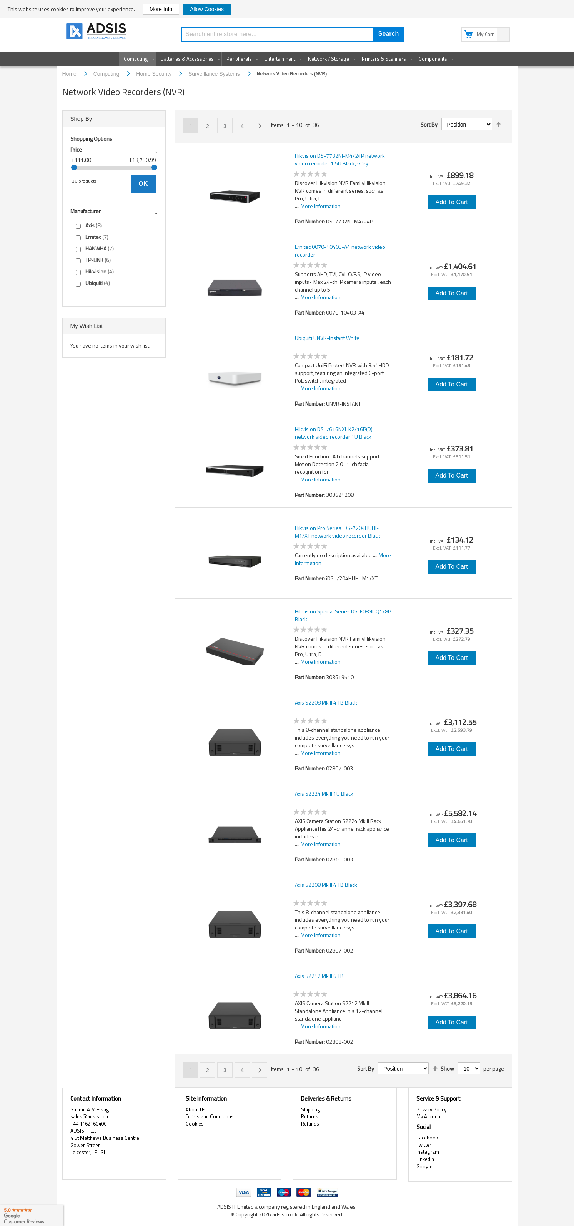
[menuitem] (137, 59)
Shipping (310, 1109)
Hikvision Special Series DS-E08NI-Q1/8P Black (343, 615)
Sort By (429, 124)
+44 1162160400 (88, 1124)
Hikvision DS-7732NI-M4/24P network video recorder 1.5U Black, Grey (340, 159)
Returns (309, 1116)
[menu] (287, 59)
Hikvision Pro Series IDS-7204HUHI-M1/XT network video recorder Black (337, 532)
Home (70, 74)
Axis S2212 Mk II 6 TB (319, 976)
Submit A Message (91, 1109)
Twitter (423, 1145)
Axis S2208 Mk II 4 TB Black (326, 702)
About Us (196, 1109)
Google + (426, 1166)
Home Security (154, 74)
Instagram (427, 1152)
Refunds (310, 1124)
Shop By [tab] (81, 118)
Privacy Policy (431, 1109)
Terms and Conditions (210, 1116)
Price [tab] (76, 149)
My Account (429, 1116)
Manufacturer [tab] (85, 211)
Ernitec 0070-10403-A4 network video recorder (340, 250)
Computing (107, 74)
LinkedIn (425, 1159)
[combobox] (292, 34)
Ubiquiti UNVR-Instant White (327, 338)
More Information (321, 206)
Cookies (195, 1124)
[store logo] (97, 32)
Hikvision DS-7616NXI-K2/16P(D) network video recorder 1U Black (334, 433)
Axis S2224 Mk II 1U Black (324, 794)
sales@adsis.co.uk (91, 1116)
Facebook (427, 1137)
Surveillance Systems (214, 74)
